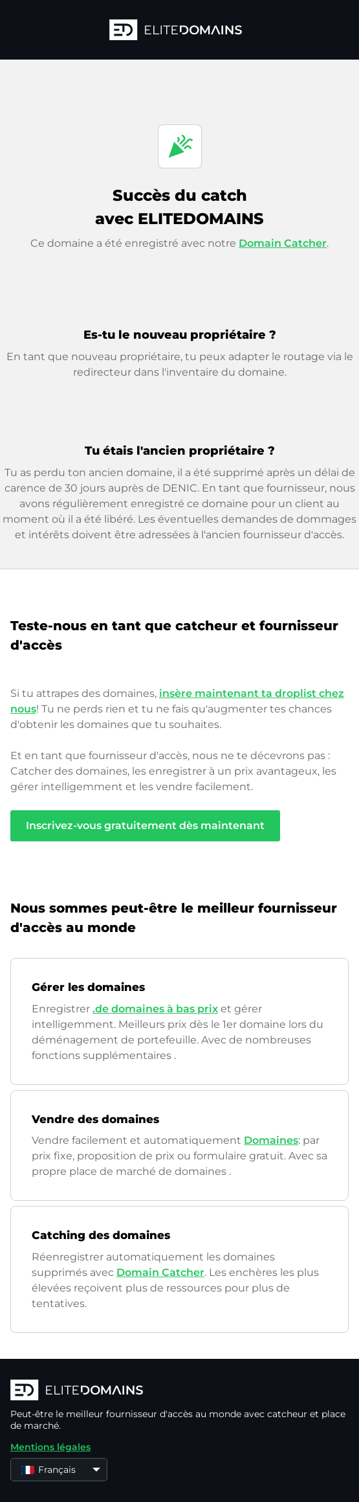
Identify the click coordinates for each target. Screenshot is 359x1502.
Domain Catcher (283, 243)
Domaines (271, 1140)
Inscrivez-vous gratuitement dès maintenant (145, 825)
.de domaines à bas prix (155, 1009)
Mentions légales (50, 1447)
